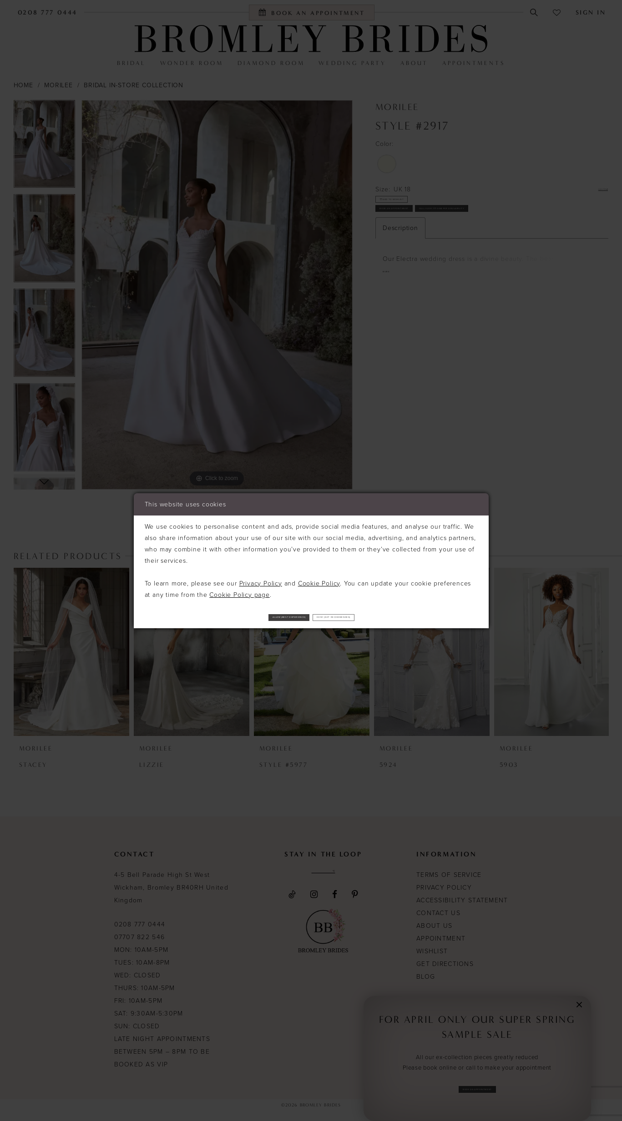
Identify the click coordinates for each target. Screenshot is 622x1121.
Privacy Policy (260, 579)
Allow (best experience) (246, 617)
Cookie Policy (319, 579)
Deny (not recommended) (377, 617)
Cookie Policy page (239, 591)
